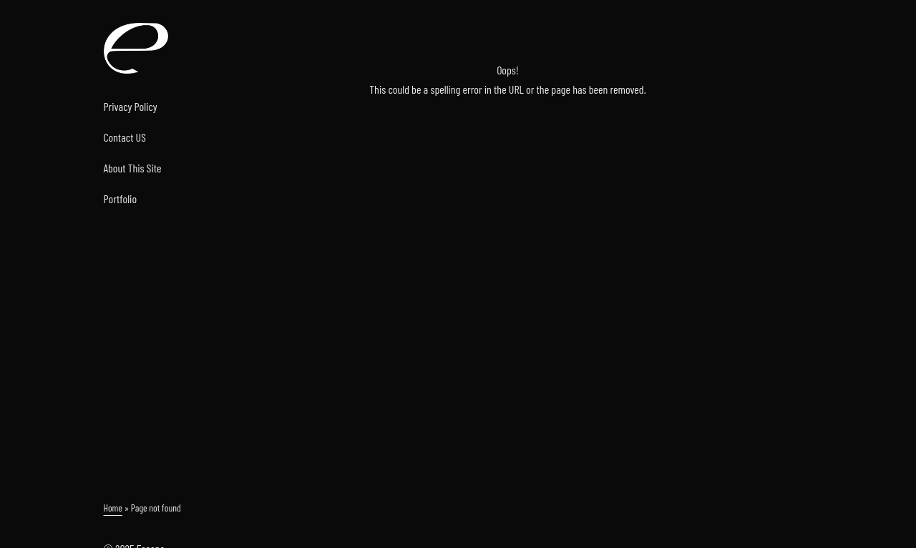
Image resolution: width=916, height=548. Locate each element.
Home (113, 507)
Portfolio (120, 198)
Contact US (125, 137)
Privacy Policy (130, 106)
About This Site (133, 168)
